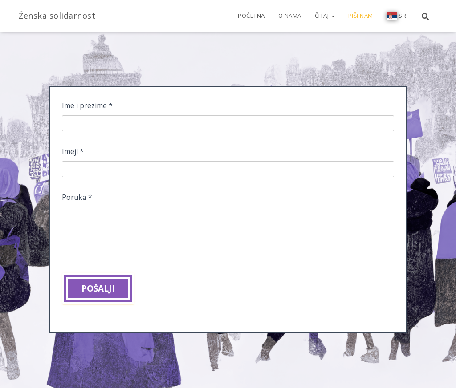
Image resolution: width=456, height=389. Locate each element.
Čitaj (325, 16)
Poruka (77, 199)
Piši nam (360, 16)
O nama (289, 16)
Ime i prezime (87, 107)
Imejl (73, 153)
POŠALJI (98, 288)
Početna (251, 16)
